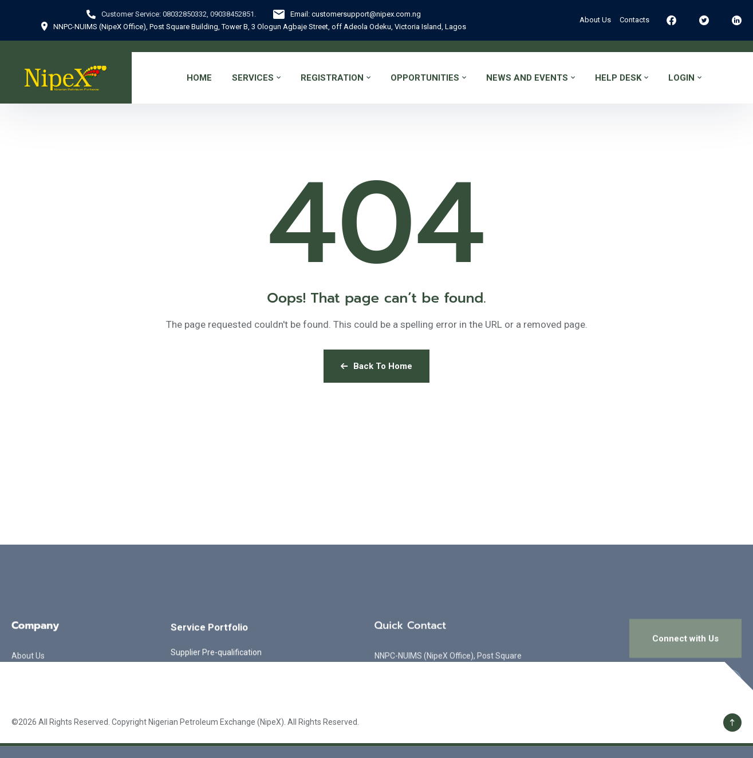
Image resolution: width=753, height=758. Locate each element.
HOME (199, 78)
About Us (595, 19)
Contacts (634, 19)
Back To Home (376, 366)
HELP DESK (618, 78)
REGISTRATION (332, 78)
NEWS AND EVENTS (527, 78)
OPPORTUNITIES (425, 78)
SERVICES (253, 78)
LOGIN (681, 78)
